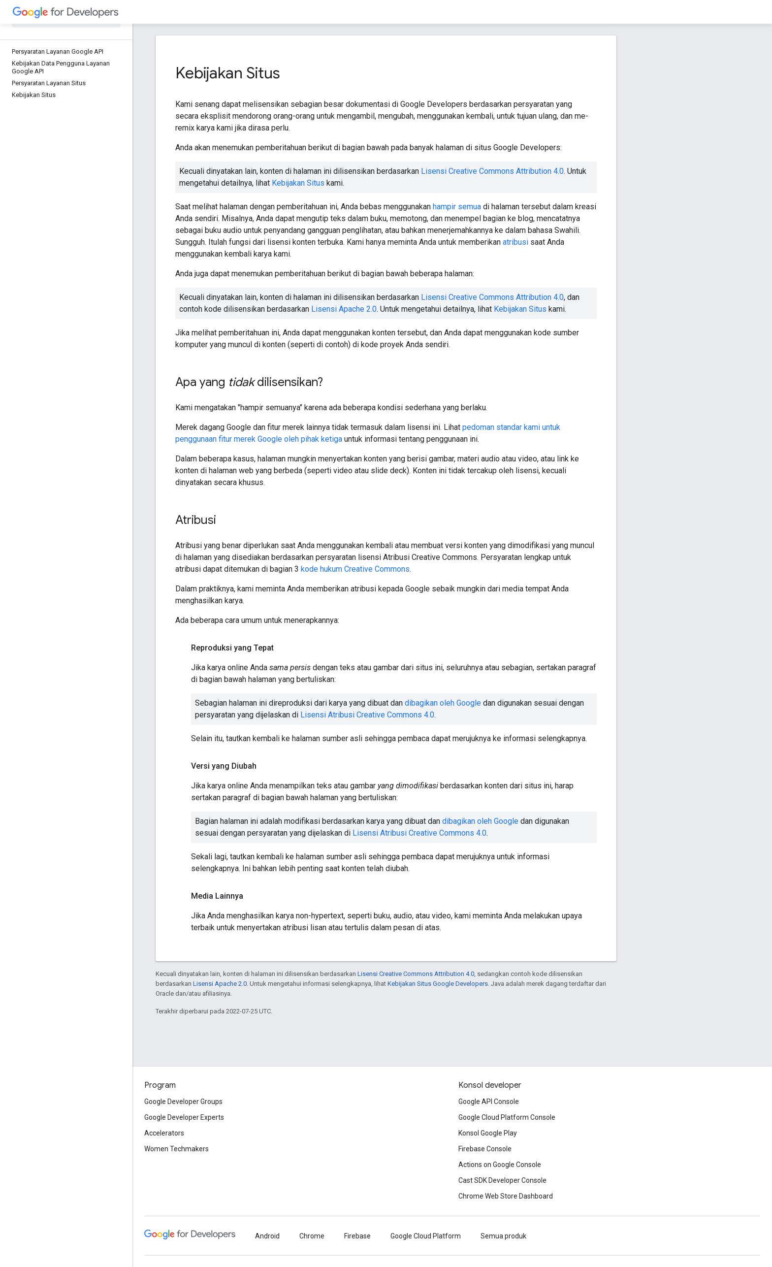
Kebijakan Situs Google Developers (437, 983)
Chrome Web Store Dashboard (505, 1196)
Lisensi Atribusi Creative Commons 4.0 (367, 714)
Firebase (357, 1236)
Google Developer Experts (184, 1117)
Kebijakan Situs (298, 183)
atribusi (515, 242)
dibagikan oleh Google (443, 703)
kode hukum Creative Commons (355, 569)
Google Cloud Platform (425, 1236)
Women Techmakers (176, 1149)
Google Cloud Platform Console (506, 1117)
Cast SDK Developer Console (502, 1180)
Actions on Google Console (499, 1165)
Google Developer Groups (183, 1101)
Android (267, 1236)
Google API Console (488, 1101)
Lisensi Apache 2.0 (344, 309)
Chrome (311, 1236)
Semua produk (503, 1236)
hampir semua (457, 206)
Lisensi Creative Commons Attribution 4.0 (492, 171)
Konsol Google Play (487, 1133)
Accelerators (164, 1133)
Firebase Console (485, 1149)
